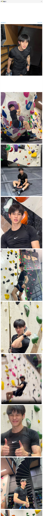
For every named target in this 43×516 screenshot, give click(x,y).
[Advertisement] (21, 11)
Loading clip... (21, 379)
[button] (41, 1)
